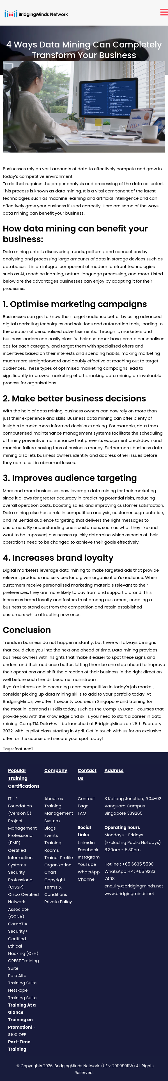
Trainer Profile (58, 857)
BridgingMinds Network (76, 1066)
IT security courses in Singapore (85, 701)
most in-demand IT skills (36, 709)
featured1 (24, 749)
